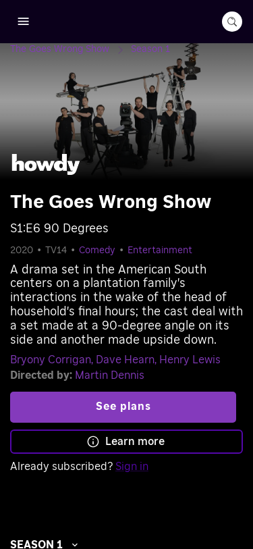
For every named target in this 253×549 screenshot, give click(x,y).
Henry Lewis (190, 360)
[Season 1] (150, 49)
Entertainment (160, 250)
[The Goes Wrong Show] (70, 49)
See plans (123, 406)
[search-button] (232, 21)
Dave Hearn (125, 360)
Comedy (97, 250)
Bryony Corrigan (50, 360)
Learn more (125, 442)
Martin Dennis (109, 375)
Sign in (131, 466)
